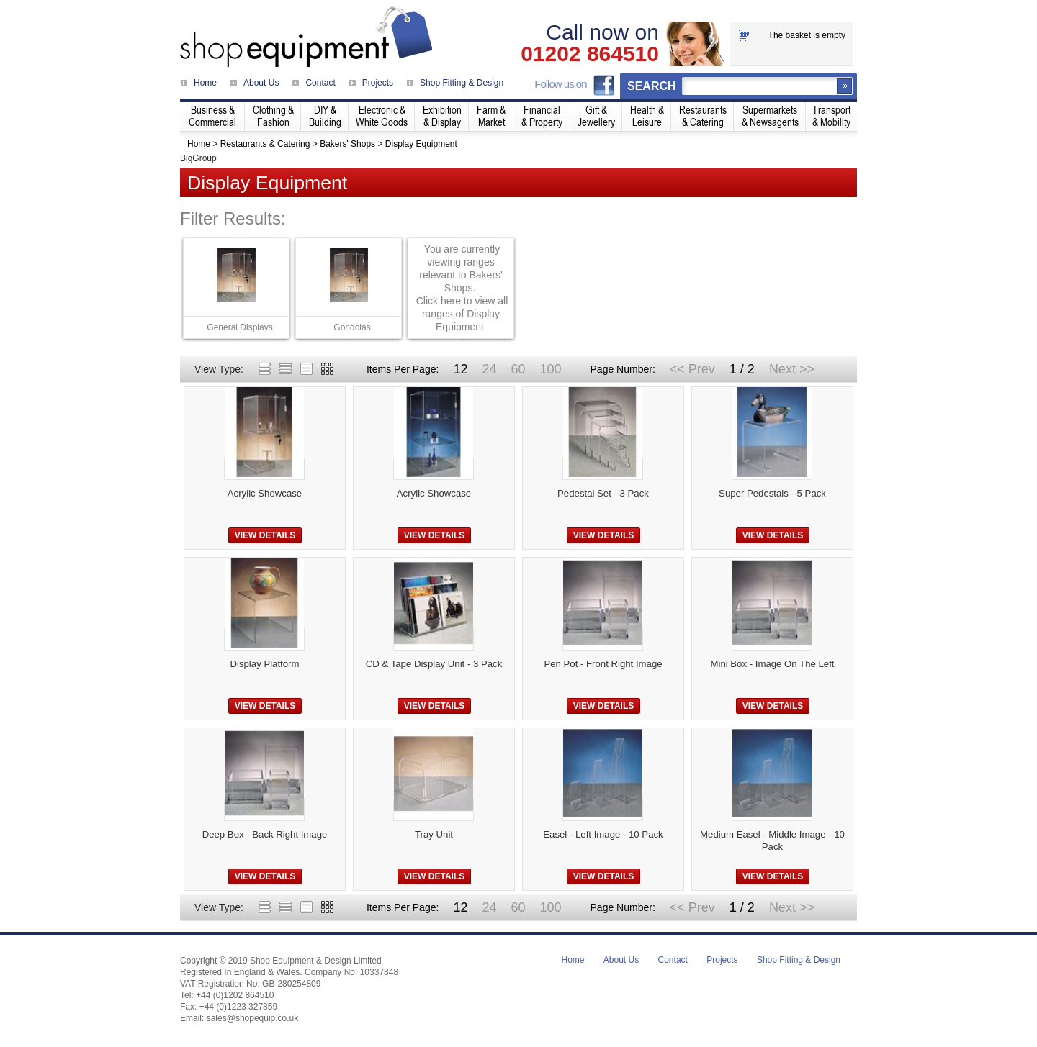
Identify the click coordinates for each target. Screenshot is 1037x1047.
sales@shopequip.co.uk (253, 1018)
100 (550, 369)
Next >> (791, 369)
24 (489, 369)
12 (460, 369)
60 (518, 369)
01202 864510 (590, 54)
